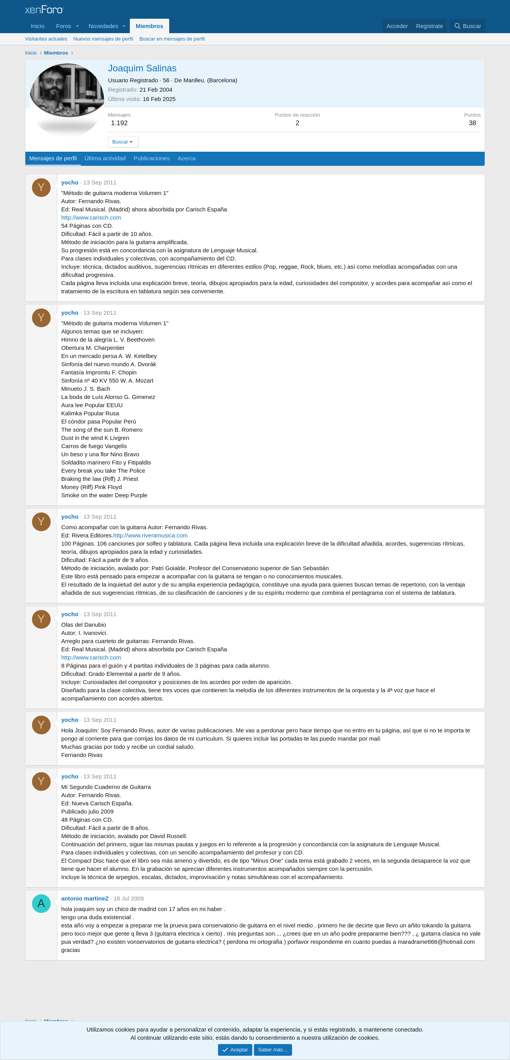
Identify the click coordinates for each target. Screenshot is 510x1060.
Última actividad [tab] (105, 158)
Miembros (149, 26)
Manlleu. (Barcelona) (210, 80)
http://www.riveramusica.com (150, 535)
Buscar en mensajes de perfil (172, 39)
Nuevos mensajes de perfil (103, 39)
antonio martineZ (85, 898)
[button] (77, 26)
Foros (63, 26)
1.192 (119, 123)
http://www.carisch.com (91, 217)
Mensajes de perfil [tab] (53, 158)
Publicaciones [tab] (152, 158)
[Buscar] (467, 26)
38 (472, 123)
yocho (69, 182)
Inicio (37, 26)
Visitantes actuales (46, 39)
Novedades (103, 26)
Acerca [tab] (186, 158)
